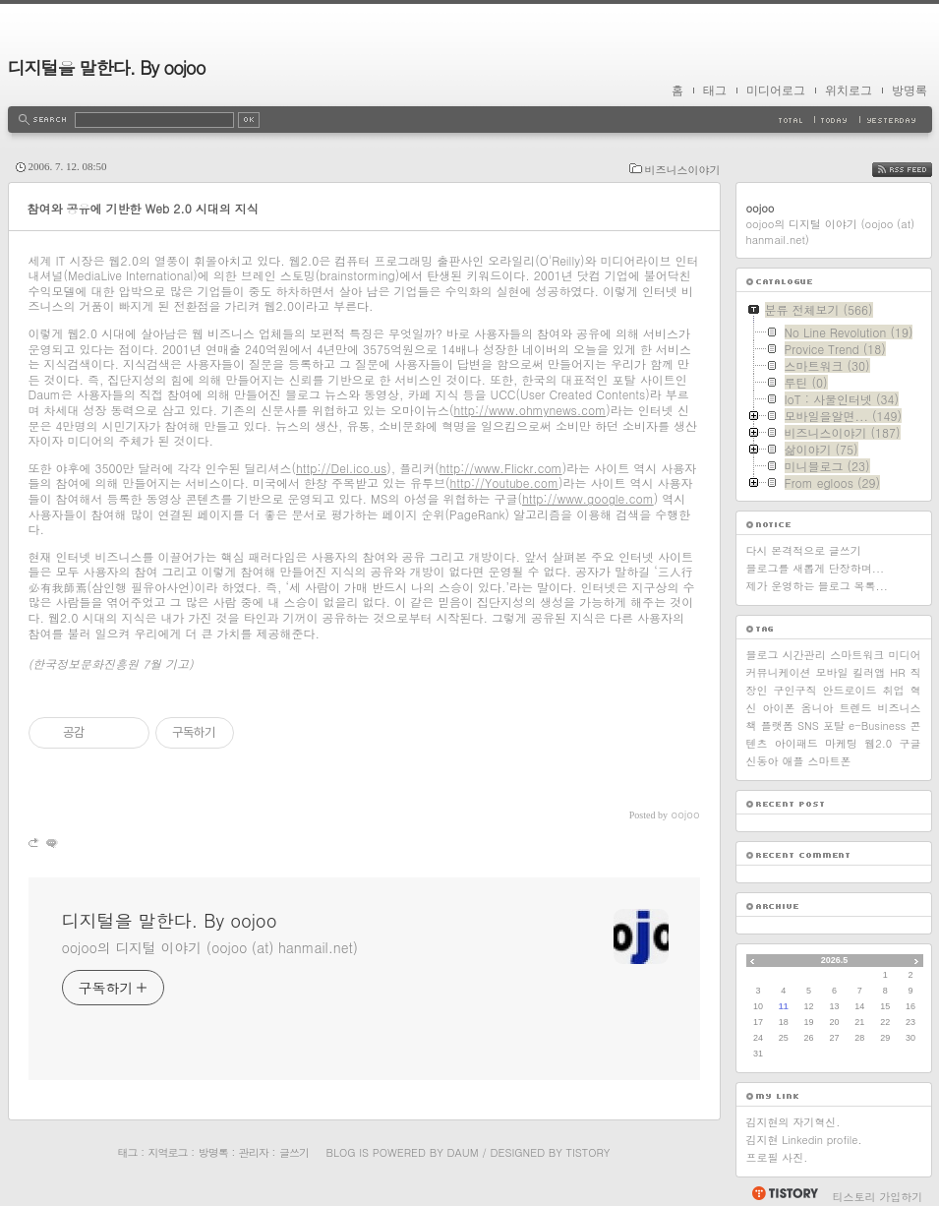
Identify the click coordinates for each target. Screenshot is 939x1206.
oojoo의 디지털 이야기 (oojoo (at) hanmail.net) (210, 947)
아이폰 (779, 707)
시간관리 (804, 654)
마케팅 (841, 743)
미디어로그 (775, 90)
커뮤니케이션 (778, 672)
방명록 (909, 90)
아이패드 (796, 743)
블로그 (762, 654)
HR (897, 672)
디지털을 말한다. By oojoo (106, 67)
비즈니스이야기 (683, 169)
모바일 (831, 672)
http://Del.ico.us (341, 467)
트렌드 (856, 707)
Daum (462, 1152)
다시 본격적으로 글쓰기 (803, 550)
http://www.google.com (588, 498)
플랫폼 (777, 725)
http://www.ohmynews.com (530, 409)
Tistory (588, 1152)
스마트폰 (829, 761)
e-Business (877, 725)
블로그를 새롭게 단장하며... (815, 568)
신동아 (762, 761)
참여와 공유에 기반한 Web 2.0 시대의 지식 (143, 208)
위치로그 (848, 90)
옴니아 (817, 707)
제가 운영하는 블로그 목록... (817, 585)
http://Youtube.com (504, 482)
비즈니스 (899, 707)
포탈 (834, 725)
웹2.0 (878, 743)
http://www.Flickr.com (501, 467)
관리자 (253, 1152)
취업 (894, 690)
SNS (808, 725)
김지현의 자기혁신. (793, 1122)
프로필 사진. (777, 1157)
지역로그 (168, 1152)
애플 (793, 761)
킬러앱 (868, 672)
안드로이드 (850, 690)
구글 (910, 743)
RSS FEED (917, 169)
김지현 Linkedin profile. (804, 1139)
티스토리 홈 (784, 1193)
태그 (715, 90)
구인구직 (795, 690)
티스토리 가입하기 (878, 1196)
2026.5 (835, 960)
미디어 (904, 654)
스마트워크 (857, 654)
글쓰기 (294, 1152)
